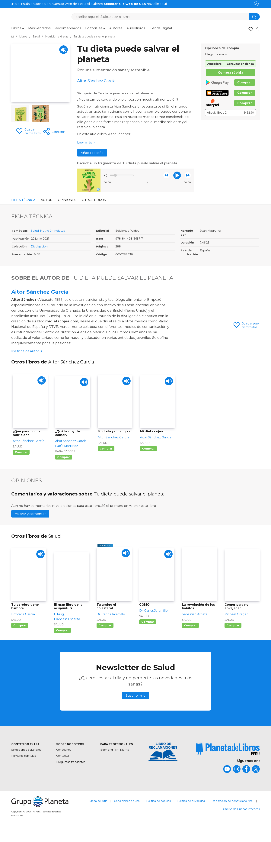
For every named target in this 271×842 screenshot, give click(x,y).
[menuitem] (17, 29)
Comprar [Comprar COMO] (147, 634)
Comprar (244, 82)
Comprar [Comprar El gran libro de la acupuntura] (62, 643)
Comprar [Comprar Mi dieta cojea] (148, 461)
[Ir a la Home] (12, 36)
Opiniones (67, 200)
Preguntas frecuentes (70, 774)
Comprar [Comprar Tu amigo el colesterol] (105, 638)
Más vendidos (39, 28)
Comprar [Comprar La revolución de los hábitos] (190, 638)
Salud (35, 230)
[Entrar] (256, 29)
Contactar (62, 768)
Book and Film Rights (114, 762)
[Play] (63, 49)
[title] (228, 761)
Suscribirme (135, 708)
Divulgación (39, 246)
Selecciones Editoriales (26, 762)
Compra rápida (230, 72)
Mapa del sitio (98, 813)
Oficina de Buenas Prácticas (241, 821)
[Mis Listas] (249, 29)
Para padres (65, 464)
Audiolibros (135, 28)
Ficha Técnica (23, 200)
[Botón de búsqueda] (254, 16)
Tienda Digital (160, 28)
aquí (163, 4)
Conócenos (63, 762)
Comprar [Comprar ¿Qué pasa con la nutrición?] (21, 465)
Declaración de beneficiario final (232, 813)
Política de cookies (158, 813)
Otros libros (94, 200)
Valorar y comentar (30, 526)
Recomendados (68, 28)
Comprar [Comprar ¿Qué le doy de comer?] (63, 470)
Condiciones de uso (127, 813)
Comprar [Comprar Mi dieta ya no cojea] (106, 461)
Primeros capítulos (23, 768)
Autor (46, 200)
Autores (115, 28)
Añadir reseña (92, 153)
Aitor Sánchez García (40, 292)
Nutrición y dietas (52, 230)
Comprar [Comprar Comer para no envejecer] (233, 638)
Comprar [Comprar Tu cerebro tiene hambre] (19, 638)
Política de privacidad (191, 813)
